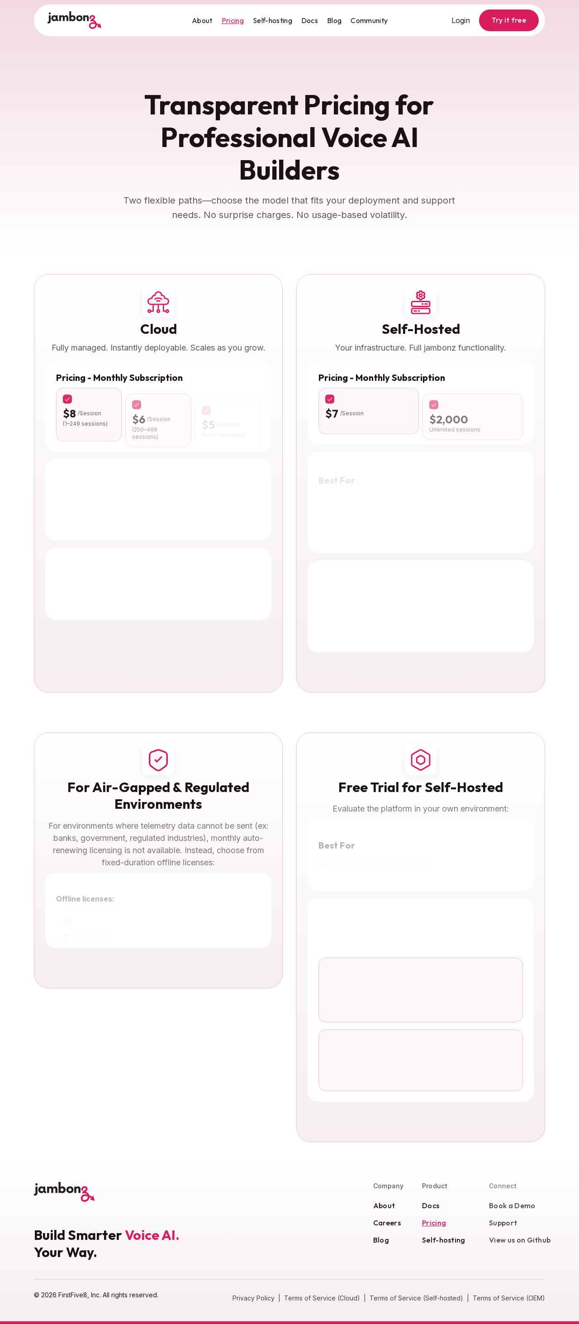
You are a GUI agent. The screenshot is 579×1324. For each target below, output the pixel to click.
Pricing (233, 20)
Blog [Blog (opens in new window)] (334, 20)
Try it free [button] (509, 19)
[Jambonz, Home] (74, 20)
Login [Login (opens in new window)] (460, 20)
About (202, 20)
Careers (394, 1222)
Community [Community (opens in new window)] (369, 20)
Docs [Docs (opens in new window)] (309, 20)
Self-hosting (272, 20)
